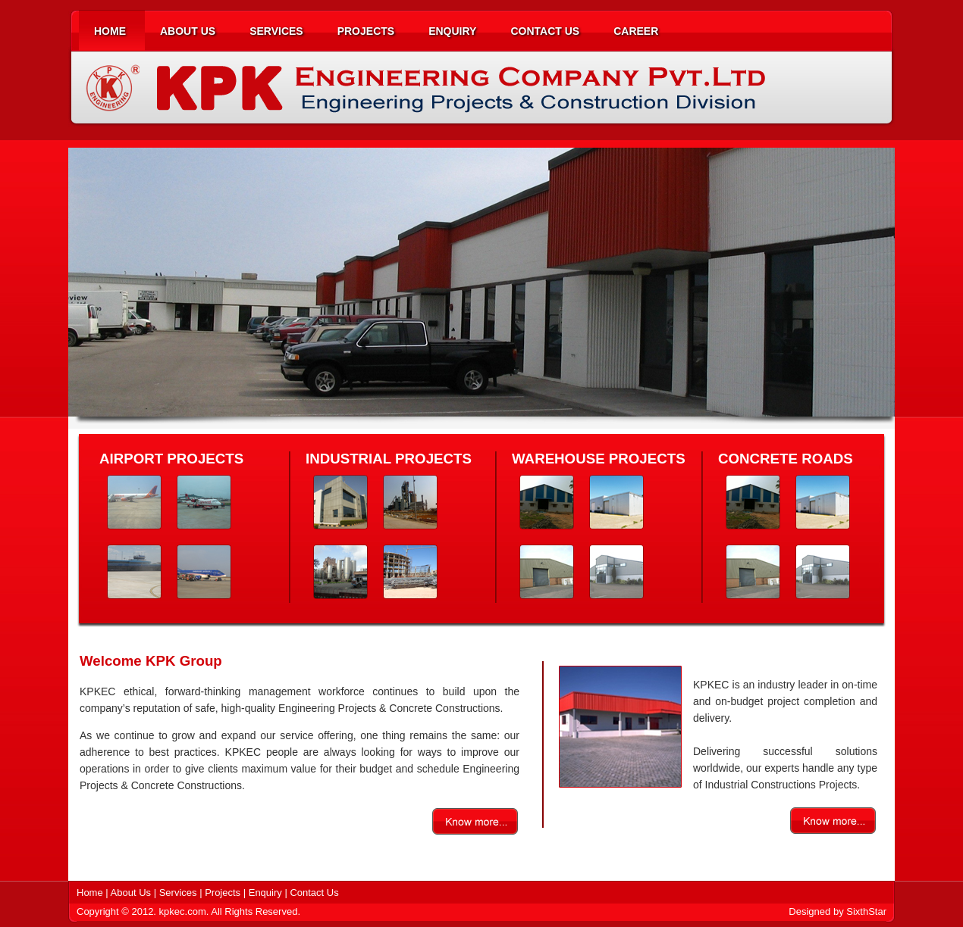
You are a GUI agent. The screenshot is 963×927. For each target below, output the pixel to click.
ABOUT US (187, 31)
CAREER (635, 31)
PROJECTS (365, 31)
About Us (131, 892)
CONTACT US (544, 31)
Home (91, 892)
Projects (224, 892)
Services (179, 892)
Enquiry (265, 892)
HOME (110, 31)
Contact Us (314, 892)
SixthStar (866, 911)
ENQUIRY (452, 31)
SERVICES (276, 31)
